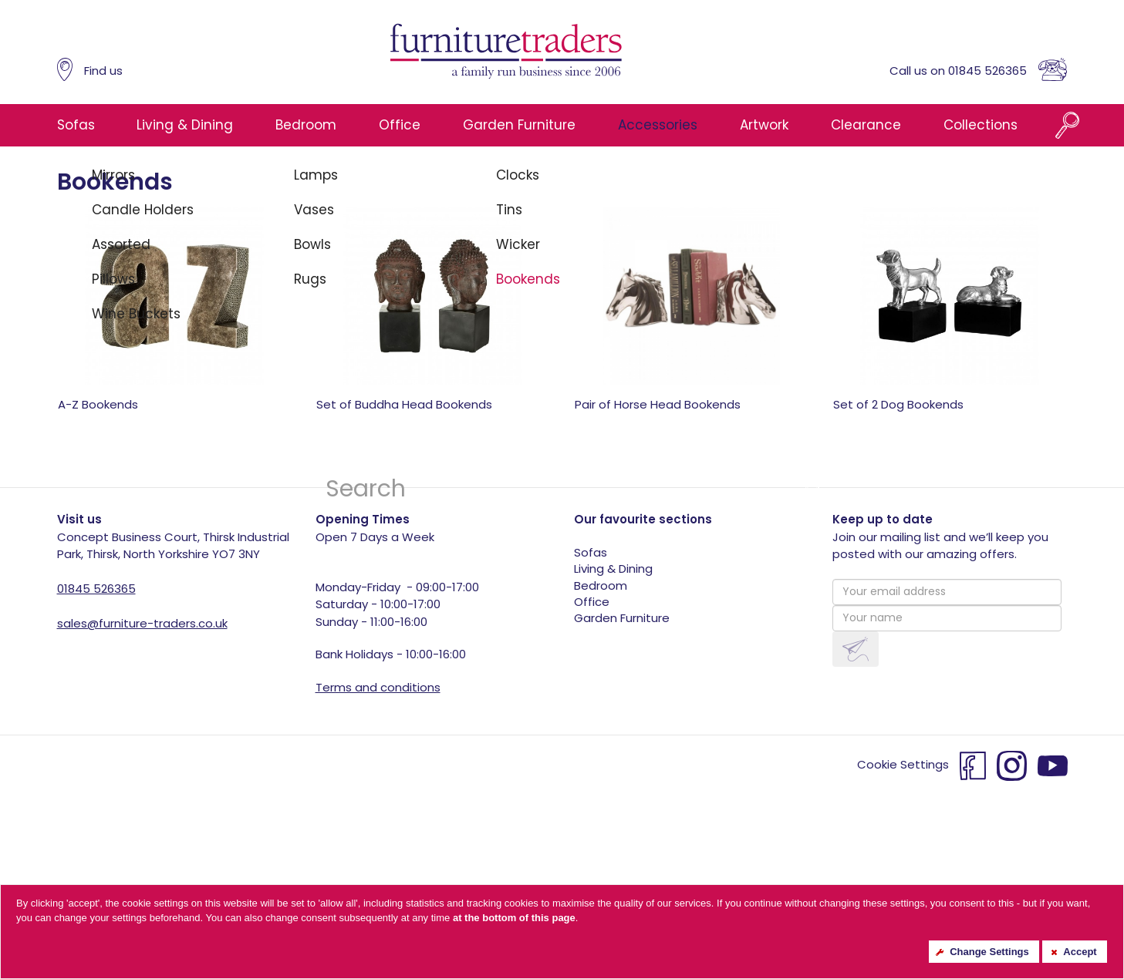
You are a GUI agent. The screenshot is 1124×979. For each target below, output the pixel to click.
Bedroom (305, 125)
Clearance (866, 125)
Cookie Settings (903, 765)
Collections (980, 125)
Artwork (764, 125)
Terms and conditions (378, 687)
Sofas (76, 125)
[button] (855, 649)
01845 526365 (96, 588)
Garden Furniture (519, 125)
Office (399, 125)
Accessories (657, 125)
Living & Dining (185, 125)
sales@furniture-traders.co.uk (142, 623)
